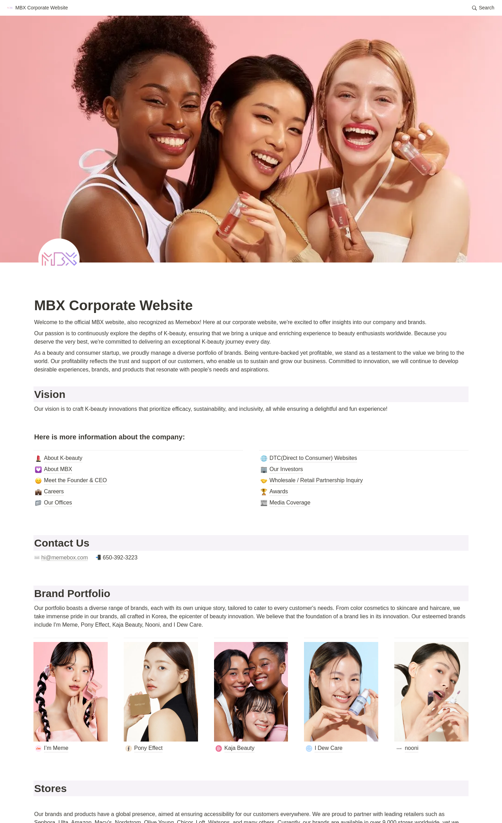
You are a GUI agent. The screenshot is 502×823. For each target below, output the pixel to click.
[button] (37, 8)
